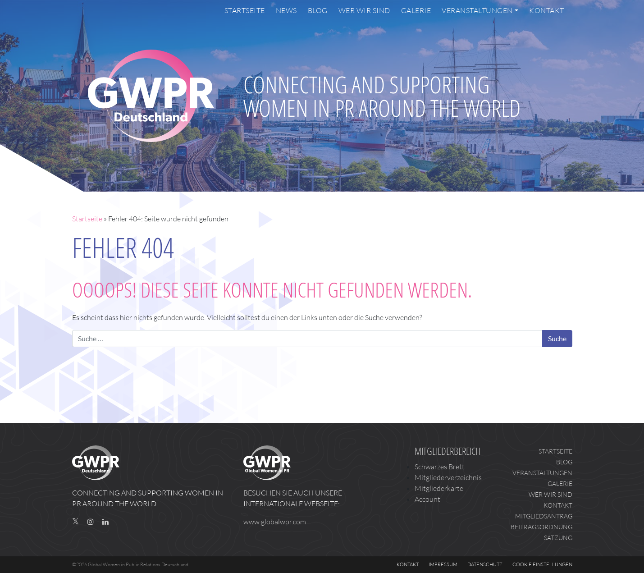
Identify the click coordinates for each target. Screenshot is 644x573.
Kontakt (546, 10)
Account (427, 499)
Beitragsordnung (541, 527)
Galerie (416, 10)
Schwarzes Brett (440, 466)
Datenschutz (484, 564)
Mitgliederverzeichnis (448, 477)
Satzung (558, 537)
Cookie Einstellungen (542, 564)
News (286, 10)
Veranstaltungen (477, 10)
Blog (318, 10)
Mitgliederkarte (439, 488)
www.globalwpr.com (274, 521)
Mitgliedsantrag (543, 516)
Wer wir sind (364, 10)
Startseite (244, 10)
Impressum (443, 564)
